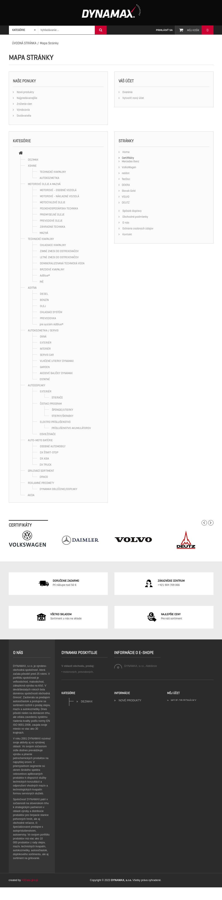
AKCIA (31, 495)
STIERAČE (57, 397)
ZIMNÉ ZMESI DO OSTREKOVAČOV (59, 251)
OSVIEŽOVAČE (48, 434)
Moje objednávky (183, 785)
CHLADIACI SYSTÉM (51, 312)
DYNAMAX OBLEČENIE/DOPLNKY (58, 489)
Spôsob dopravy (132, 211)
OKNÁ (43, 336)
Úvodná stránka (24, 43)
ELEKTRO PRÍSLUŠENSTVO (55, 422)
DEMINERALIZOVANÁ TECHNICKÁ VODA (62, 263)
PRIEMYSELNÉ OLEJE (52, 214)
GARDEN (45, 367)
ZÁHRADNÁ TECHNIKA (52, 227)
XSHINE (32, 166)
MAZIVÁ (44, 233)
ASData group (29, 892)
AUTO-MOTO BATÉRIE (40, 440)
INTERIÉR (45, 349)
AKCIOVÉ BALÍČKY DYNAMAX (56, 373)
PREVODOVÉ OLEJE (51, 220)
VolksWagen (129, 167)
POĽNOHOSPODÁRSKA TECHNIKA (59, 208)
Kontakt (127, 234)
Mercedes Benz (130, 161)
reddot (126, 173)
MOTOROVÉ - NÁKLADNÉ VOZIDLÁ (59, 196)
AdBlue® (45, 275)
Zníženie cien (24, 104)
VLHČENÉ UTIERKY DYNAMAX (57, 361)
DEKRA (126, 185)
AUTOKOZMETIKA (49, 178)
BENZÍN (44, 300)
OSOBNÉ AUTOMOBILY (53, 446)
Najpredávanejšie (26, 98)
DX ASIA (44, 458)
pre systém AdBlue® (51, 324)
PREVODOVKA (48, 318)
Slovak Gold (129, 191)
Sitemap (124, 822)
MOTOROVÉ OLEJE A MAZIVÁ (44, 184)
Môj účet (173, 778)
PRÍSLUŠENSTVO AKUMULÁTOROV (71, 428)
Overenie (127, 92)
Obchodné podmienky (135, 217)
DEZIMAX (33, 159)
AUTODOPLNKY (36, 385)
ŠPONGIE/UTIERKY (62, 410)
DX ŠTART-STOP (49, 452)
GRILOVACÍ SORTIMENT (41, 471)
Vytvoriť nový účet (133, 98)
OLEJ (43, 306)
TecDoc (126, 179)
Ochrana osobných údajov (137, 228)
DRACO (44, 477)
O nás (125, 222)
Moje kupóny (180, 806)
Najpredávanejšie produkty (139, 790)
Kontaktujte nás (130, 795)
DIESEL (44, 294)
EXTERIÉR (45, 342)
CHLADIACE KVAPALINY (53, 245)
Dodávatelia (23, 115)
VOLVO (125, 196)
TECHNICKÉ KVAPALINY (53, 172)
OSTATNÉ (45, 379)
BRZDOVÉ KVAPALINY (52, 269)
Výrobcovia (23, 110)
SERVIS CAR (47, 355)
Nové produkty (25, 92)
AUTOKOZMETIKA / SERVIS (43, 330)
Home (125, 152)
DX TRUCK (45, 464)
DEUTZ (126, 202)
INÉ (42, 281)
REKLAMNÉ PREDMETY (41, 483)
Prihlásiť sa (164, 30)
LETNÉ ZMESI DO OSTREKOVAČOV (59, 257)
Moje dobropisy (182, 790)
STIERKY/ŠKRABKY (62, 416)
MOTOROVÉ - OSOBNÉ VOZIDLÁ (58, 190)
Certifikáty (128, 158)
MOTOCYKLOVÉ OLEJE (52, 202)
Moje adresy (180, 795)
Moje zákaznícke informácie (191, 801)
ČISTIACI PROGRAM (51, 403)
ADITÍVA (32, 288)
